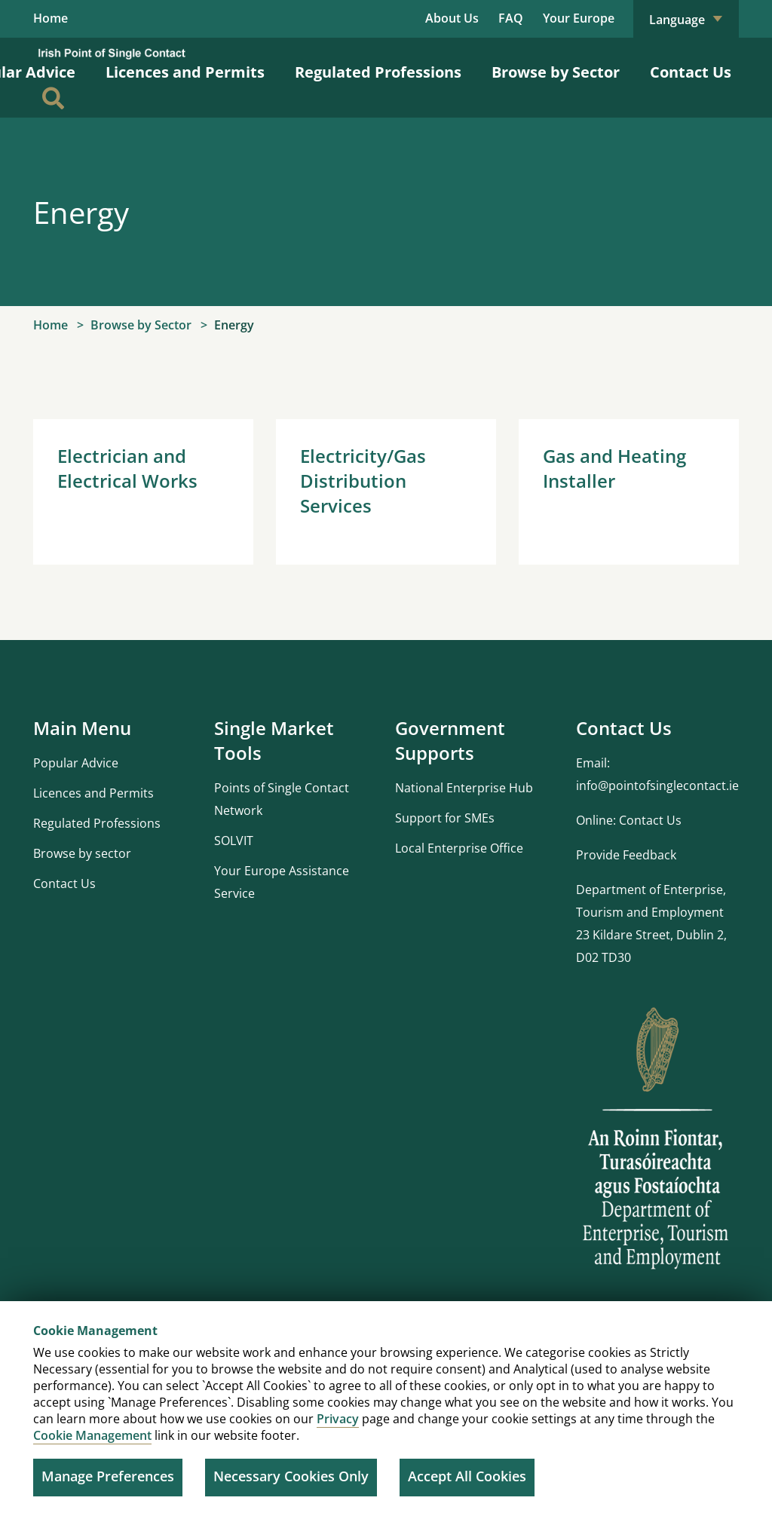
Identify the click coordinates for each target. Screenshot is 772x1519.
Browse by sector (82, 855)
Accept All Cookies (467, 1476)
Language (686, 19)
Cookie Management (92, 1435)
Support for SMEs (445, 819)
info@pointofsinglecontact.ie (657, 787)
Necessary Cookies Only (291, 1476)
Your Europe (578, 18)
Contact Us (690, 73)
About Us (452, 18)
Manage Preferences (107, 1476)
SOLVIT (233, 842)
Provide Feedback (626, 856)
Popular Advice (75, 764)
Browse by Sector (556, 73)
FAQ (510, 18)
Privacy (338, 1418)
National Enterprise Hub (464, 789)
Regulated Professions (378, 73)
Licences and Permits (185, 73)
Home (50, 19)
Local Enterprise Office (459, 849)
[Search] (53, 99)
